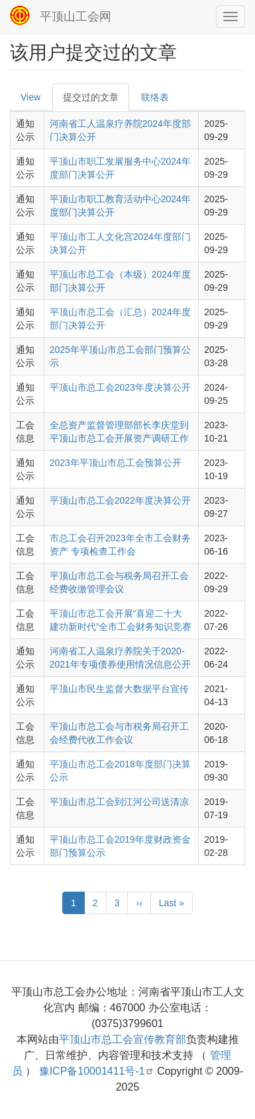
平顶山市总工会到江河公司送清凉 (119, 801)
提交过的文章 (91, 97)
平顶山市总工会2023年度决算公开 (120, 387)
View (30, 97)
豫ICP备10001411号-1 (96, 1071)
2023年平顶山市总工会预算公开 (115, 462)
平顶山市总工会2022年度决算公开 (120, 500)
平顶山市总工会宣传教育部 (122, 1039)
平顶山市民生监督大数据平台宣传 (119, 688)
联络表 (155, 97)
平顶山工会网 (75, 16)
